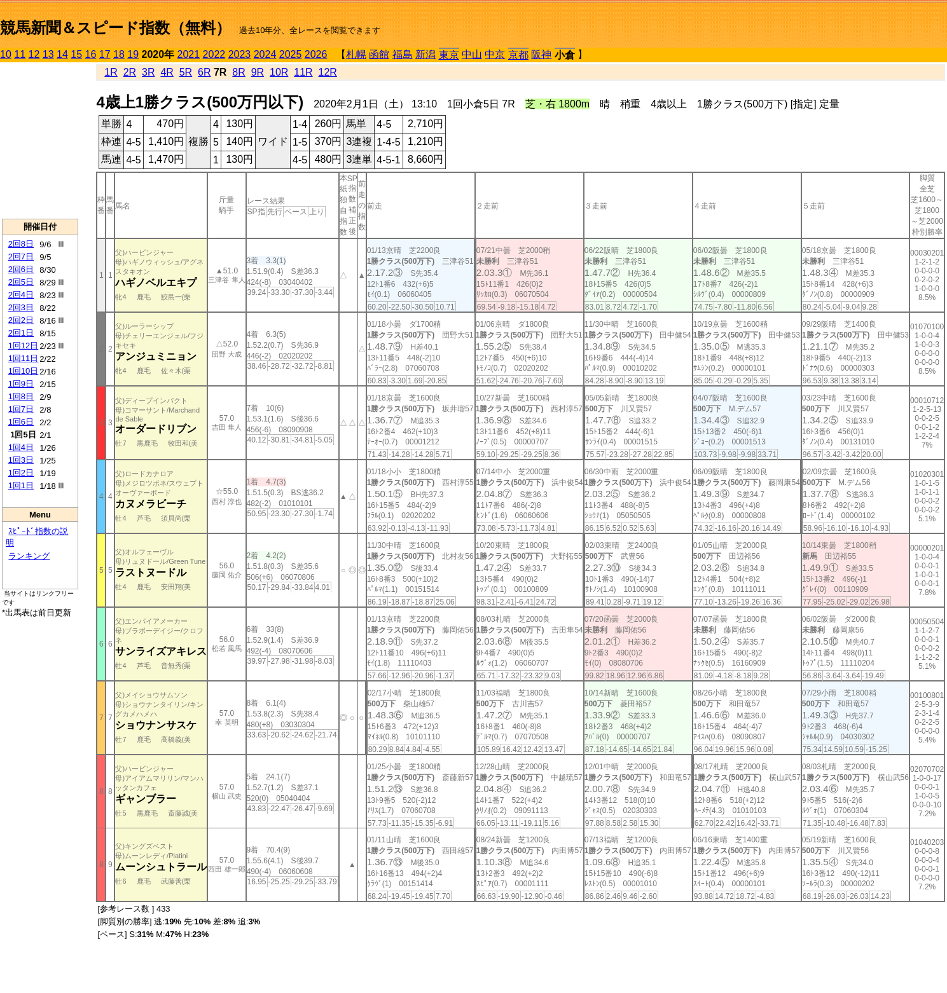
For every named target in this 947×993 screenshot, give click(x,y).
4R (166, 72)
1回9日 (21, 383)
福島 (402, 54)
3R (148, 72)
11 (19, 54)
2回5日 (21, 282)
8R (238, 72)
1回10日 (23, 371)
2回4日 (21, 294)
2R (129, 72)
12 (34, 54)
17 (105, 54)
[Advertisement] (40, 140)
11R (303, 72)
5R (185, 72)
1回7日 (21, 409)
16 (91, 54)
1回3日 (21, 460)
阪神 (541, 54)
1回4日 (21, 447)
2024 (265, 54)
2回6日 (21, 269)
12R (328, 72)
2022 (214, 54)
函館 (379, 54)
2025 (290, 54)
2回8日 (21, 244)
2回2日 (21, 320)
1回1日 (21, 485)
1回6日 (21, 422)
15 (76, 54)
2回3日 (21, 307)
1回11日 (23, 358)
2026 (316, 54)
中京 (495, 54)
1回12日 (23, 345)
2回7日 (21, 256)
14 (62, 54)
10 (5, 54)
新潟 (425, 54)
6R (204, 72)
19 (133, 54)
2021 (188, 54)
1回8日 (21, 396)
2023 (239, 54)
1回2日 (21, 472)
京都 (518, 55)
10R (279, 72)
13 (48, 54)
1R (110, 72)
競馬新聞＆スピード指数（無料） (115, 27)
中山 (472, 54)
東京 (449, 55)
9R (257, 72)
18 (119, 54)
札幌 (356, 54)
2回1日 (21, 333)
